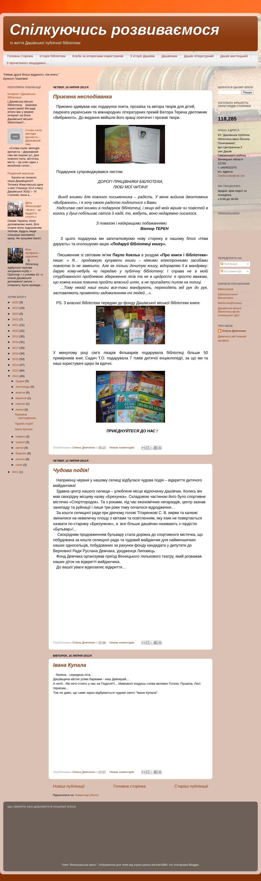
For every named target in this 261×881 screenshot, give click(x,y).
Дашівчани (169, 56)
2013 (15, 370)
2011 (15, 472)
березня (21, 453)
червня (21, 436)
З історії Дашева (142, 56)
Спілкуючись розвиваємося (114, 29)
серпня (21, 403)
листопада (23, 386)
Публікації (228, 264)
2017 (15, 347)
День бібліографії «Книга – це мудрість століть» (33, 209)
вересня (21, 398)
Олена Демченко (234, 330)
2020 (15, 330)
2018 (15, 342)
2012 (15, 376)
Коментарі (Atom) (86, 795)
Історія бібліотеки (53, 56)
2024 (15, 308)
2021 (15, 325)
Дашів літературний (199, 56)
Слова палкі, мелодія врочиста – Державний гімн (33, 137)
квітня (20, 447)
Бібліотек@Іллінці (230, 303)
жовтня (21, 392)
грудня (20, 381)
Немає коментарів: (123, 447)
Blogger (194, 864)
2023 (15, 313)
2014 (15, 365)
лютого (21, 459)
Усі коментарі (231, 271)
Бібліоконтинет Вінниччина (228, 296)
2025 (15, 302)
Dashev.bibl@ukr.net (231, 175)
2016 (15, 353)
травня (21, 442)
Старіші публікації (191, 786)
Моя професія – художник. (32, 253)
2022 (15, 319)
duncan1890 (159, 864)
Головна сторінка (20, 56)
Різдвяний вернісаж (21, 173)
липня (20, 409)
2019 (15, 336)
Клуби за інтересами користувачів (97, 56)
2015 (15, 359)
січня (19, 464)
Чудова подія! (71, 470)
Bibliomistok (225, 289)
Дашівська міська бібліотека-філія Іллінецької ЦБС (229, 312)
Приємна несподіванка (82, 96)
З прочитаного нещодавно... (27, 63)
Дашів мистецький (234, 56)
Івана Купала (69, 665)
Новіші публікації (69, 786)
